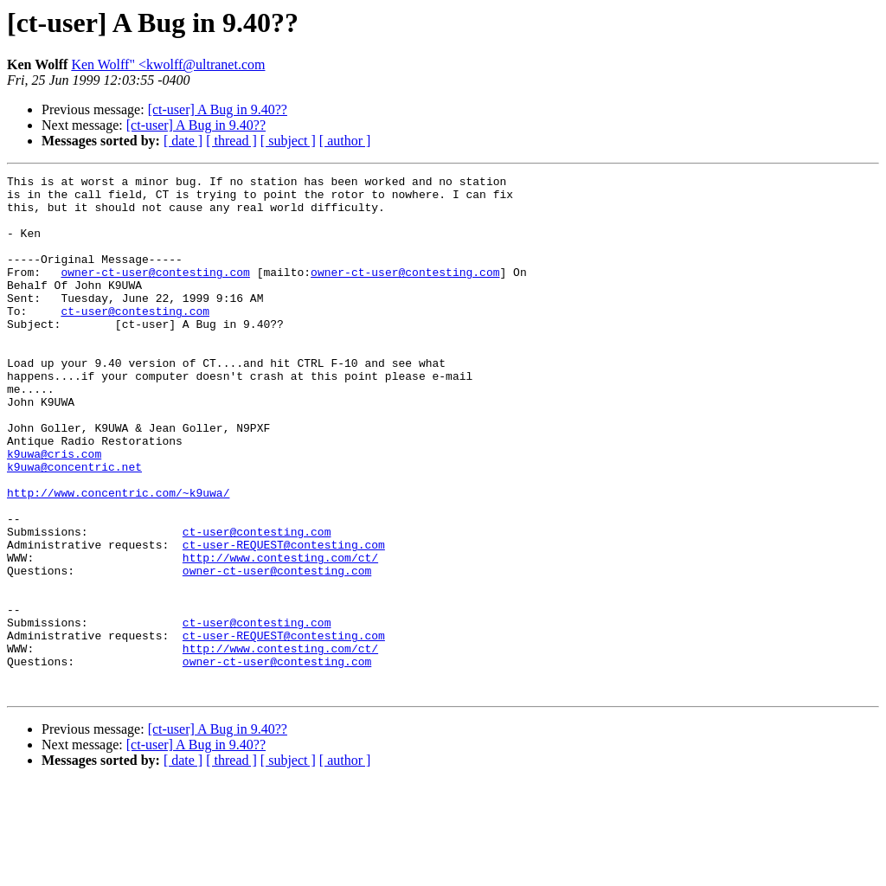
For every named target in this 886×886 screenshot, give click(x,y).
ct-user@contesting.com (135, 339)
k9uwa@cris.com (54, 510)
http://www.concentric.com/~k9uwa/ (118, 557)
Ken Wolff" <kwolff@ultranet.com (168, 64)
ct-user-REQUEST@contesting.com (284, 619)
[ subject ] (288, 140)
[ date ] (183, 140)
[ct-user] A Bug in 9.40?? (217, 109)
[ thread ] (231, 140)
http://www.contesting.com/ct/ (280, 635)
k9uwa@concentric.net (74, 526)
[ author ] (345, 140)
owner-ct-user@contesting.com (155, 292)
